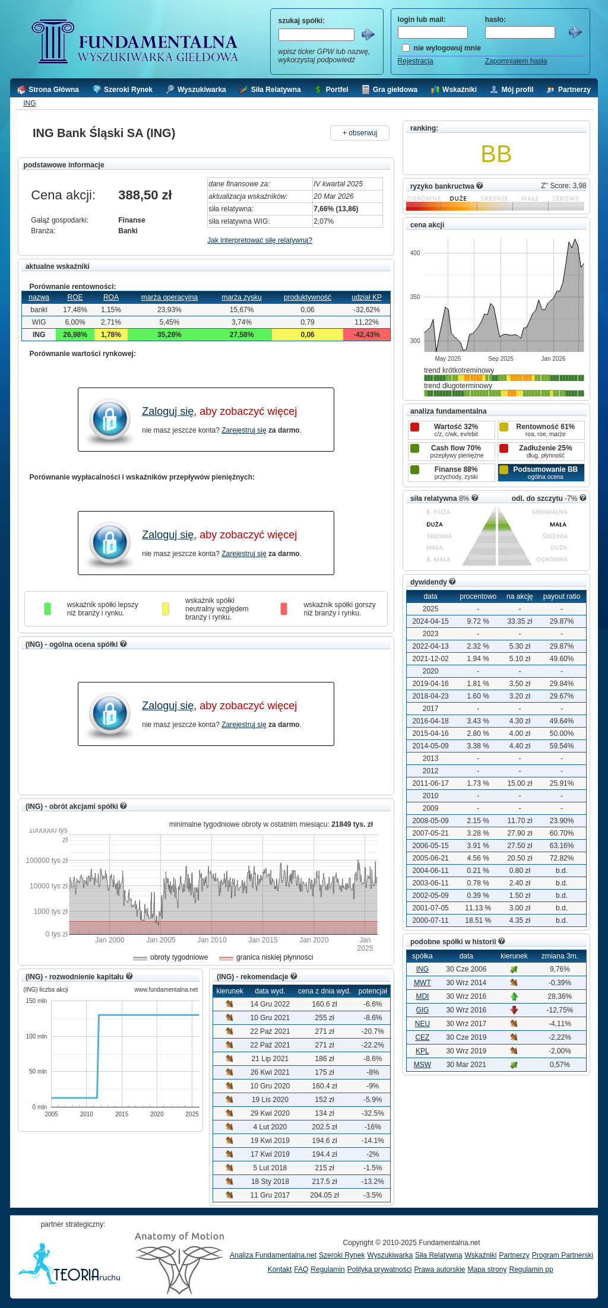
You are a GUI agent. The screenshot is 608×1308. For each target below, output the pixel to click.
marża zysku (241, 297)
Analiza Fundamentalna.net (273, 1255)
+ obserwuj (360, 133)
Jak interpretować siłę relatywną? (259, 240)
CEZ (422, 1037)
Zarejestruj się (243, 430)
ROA (111, 297)
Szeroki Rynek (342, 1255)
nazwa (38, 297)
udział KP (367, 297)
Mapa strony (486, 1269)
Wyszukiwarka (390, 1255)
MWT (422, 983)
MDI (422, 996)
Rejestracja (415, 61)
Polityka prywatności (379, 1269)
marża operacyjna (169, 297)
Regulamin (327, 1269)
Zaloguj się (168, 411)
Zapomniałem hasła (516, 61)
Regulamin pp (531, 1269)
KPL (422, 1051)
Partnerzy (514, 1255)
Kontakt (280, 1269)
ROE (75, 297)
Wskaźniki (480, 1255)
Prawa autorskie (439, 1269)
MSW (422, 1065)
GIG (422, 1010)
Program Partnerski (562, 1255)
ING (29, 103)
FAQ (301, 1269)
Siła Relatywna (438, 1255)
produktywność (307, 297)
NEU (422, 1024)
